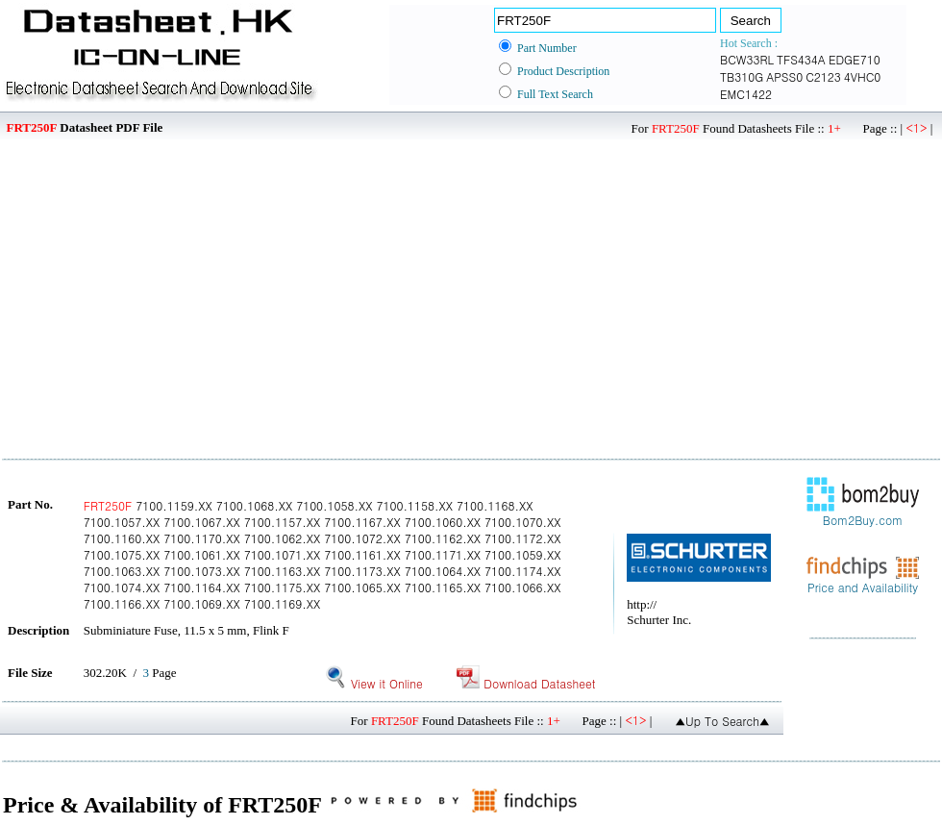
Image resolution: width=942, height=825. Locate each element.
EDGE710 (854, 59)
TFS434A (801, 59)
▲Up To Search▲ (722, 720)
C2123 (823, 76)
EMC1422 (746, 94)
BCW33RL (747, 59)
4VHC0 (862, 76)
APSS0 (784, 76)
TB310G (741, 76)
